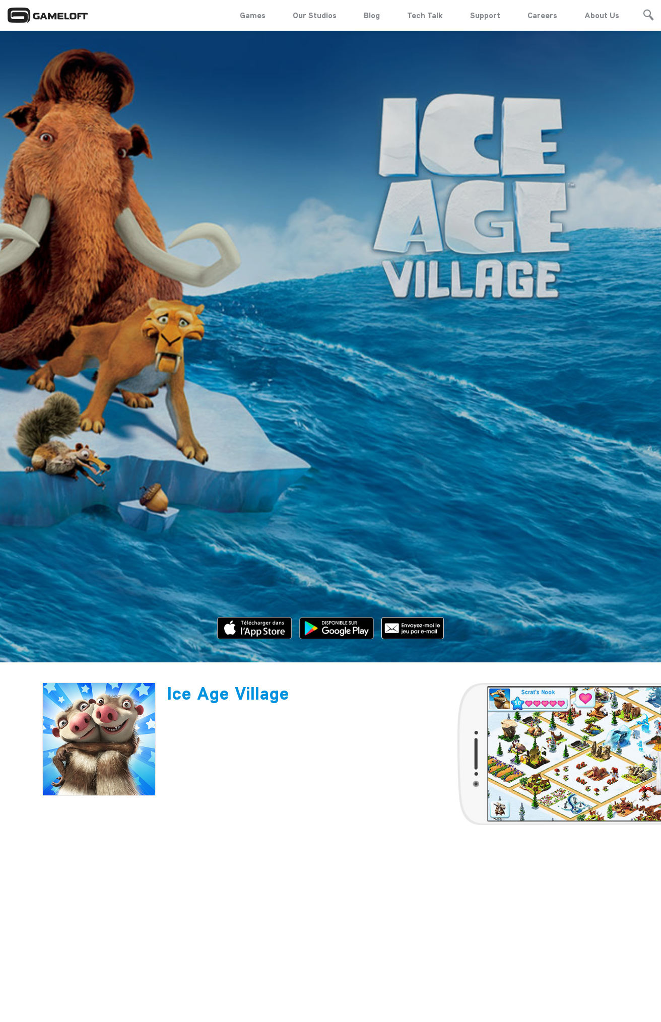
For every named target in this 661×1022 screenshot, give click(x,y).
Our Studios (315, 15)
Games (253, 15)
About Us (601, 15)
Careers (542, 15)
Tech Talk (425, 15)
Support (485, 15)
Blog (372, 15)
